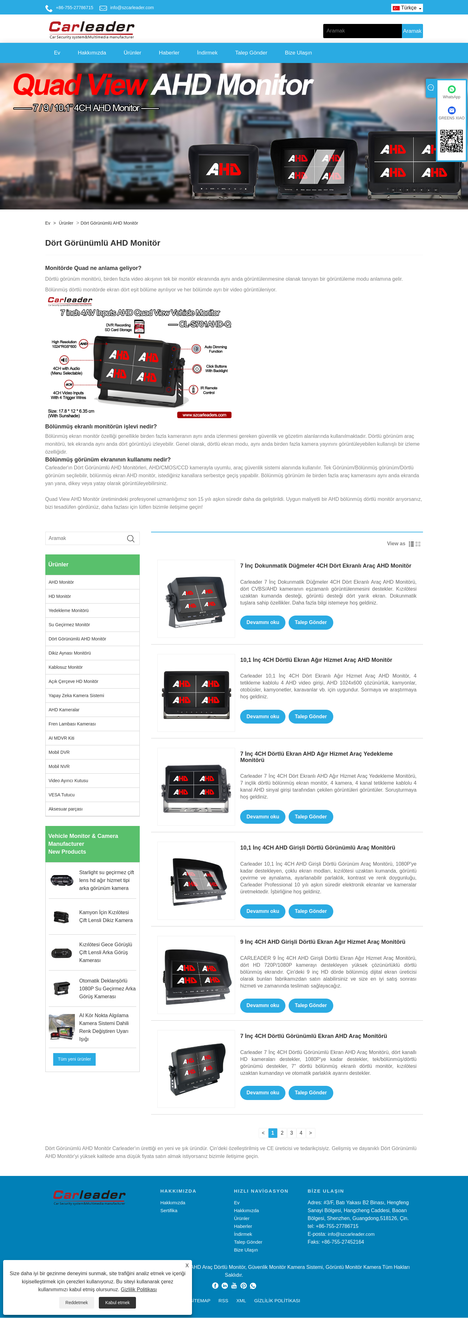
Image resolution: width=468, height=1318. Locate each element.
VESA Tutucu (62, 794)
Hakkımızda (92, 53)
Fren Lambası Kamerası (72, 723)
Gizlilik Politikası (139, 1289)
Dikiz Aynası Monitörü (70, 653)
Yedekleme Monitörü (69, 610)
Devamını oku (263, 622)
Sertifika (169, 1210)
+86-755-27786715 (74, 7)
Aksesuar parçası (66, 808)
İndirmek (207, 53)
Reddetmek (76, 1302)
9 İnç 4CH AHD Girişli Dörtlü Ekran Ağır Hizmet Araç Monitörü (322, 942)
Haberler (169, 53)
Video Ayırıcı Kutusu (68, 780)
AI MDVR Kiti (62, 738)
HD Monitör (60, 596)
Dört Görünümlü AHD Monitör (109, 223)
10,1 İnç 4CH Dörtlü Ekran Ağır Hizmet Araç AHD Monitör (316, 660)
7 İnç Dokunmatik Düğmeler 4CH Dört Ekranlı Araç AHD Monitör (325, 566)
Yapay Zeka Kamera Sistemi (76, 695)
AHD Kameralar (64, 709)
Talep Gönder (251, 53)
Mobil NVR (59, 766)
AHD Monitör (61, 582)
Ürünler (132, 53)
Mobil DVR (59, 752)
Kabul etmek (117, 1302)
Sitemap (200, 1301)
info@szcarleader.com (132, 7)
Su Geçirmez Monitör (69, 624)
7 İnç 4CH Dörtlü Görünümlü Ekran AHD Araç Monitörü (313, 1036)
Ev (57, 53)
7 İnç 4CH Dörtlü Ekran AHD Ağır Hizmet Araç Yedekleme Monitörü (316, 757)
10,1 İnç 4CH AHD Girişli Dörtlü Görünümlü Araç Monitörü (317, 848)
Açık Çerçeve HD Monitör (74, 681)
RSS (223, 1301)
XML (241, 1301)
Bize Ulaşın (298, 53)
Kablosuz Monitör (66, 667)
